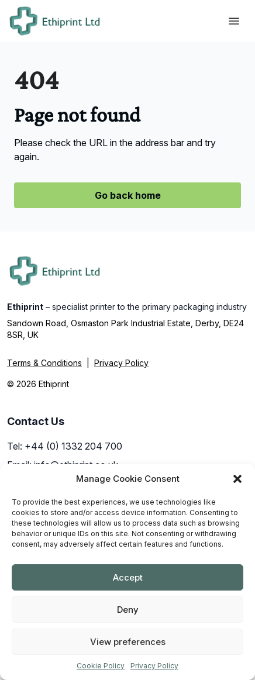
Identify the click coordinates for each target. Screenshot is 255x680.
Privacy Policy (154, 665)
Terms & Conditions (44, 363)
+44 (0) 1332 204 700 (73, 446)
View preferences (128, 641)
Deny (128, 609)
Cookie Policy (101, 665)
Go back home (128, 195)
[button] (237, 479)
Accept (128, 577)
